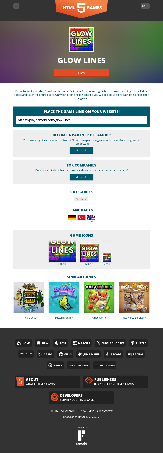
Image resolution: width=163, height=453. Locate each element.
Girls (65, 354)
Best (60, 343)
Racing (135, 354)
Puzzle (81, 199)
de (72, 219)
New (42, 343)
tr (81, 219)
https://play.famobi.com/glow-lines (81, 120)
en (91, 219)
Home (23, 343)
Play (81, 72)
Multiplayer (79, 365)
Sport (55, 365)
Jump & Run (88, 354)
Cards (45, 354)
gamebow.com (105, 410)
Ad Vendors (68, 410)
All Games (105, 365)
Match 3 (81, 343)
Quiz (26, 354)
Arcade (113, 354)
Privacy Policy (86, 410)
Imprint (53, 410)
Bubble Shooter (110, 343)
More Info (81, 150)
